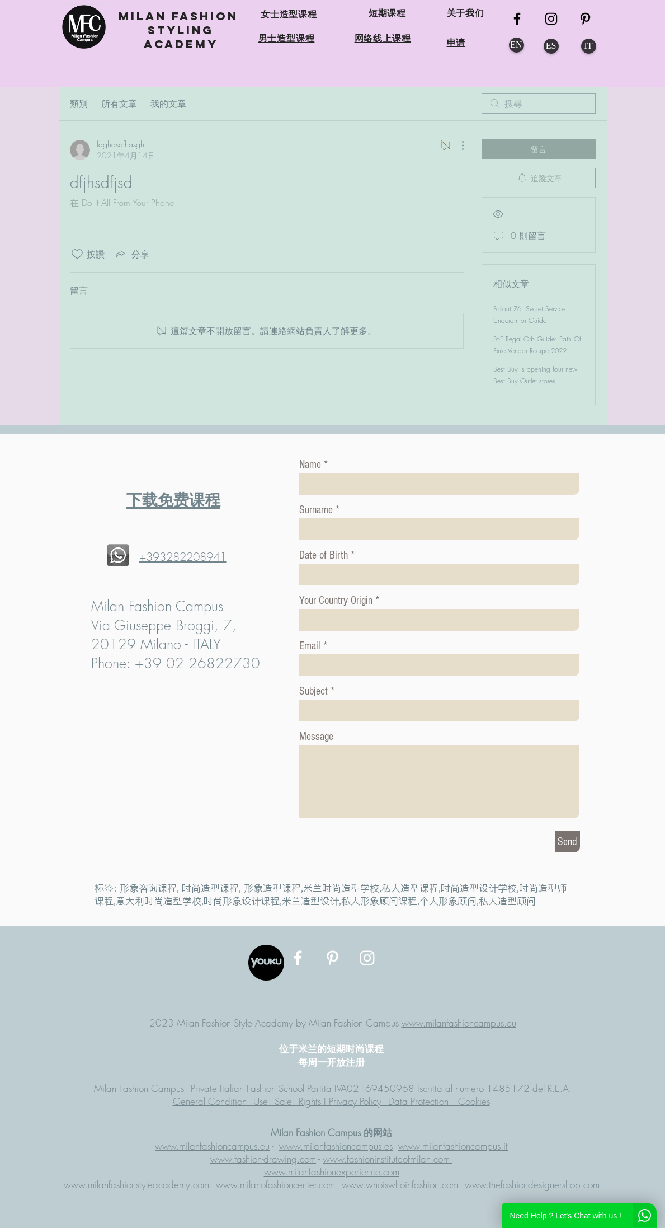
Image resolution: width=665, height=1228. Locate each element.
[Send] (567, 841)
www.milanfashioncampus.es (336, 1146)
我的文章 (168, 103)
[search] (539, 103)
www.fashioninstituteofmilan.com (387, 1158)
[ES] (551, 46)
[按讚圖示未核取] (77, 254)
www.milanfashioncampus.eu (459, 1022)
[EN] (516, 45)
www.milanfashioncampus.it (453, 1146)
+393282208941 (183, 556)
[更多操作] (457, 145)
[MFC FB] (517, 19)
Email (309, 646)
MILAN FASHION (181, 16)
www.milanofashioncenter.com (275, 1184)
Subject (313, 691)
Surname (316, 509)
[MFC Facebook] (298, 958)
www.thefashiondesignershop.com (532, 1184)
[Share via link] (131, 254)
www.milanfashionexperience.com (331, 1171)
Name (310, 464)
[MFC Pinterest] (585, 19)
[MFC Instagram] (551, 19)
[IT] (588, 46)
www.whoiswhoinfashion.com (400, 1184)
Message (316, 736)
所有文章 (119, 103)
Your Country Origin (337, 600)
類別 (79, 103)
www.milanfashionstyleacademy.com (136, 1184)
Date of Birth (323, 555)
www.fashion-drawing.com (263, 1158)
